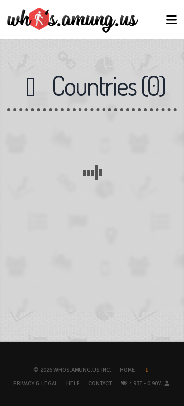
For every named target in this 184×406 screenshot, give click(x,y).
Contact (100, 383)
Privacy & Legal (35, 383)
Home (127, 370)
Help (73, 383)
